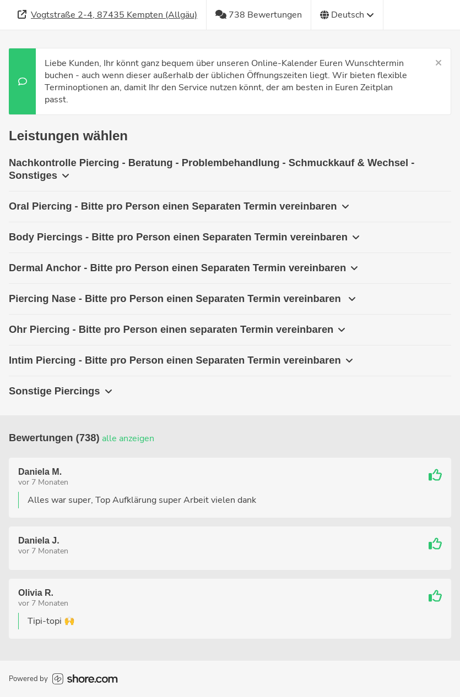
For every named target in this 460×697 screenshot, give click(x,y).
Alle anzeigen (128, 438)
